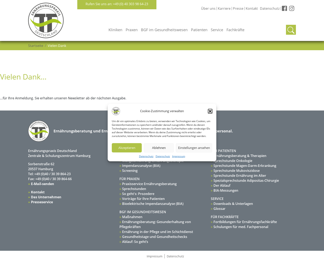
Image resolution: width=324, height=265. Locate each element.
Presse (238, 8)
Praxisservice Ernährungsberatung (149, 184)
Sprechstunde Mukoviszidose (236, 170)
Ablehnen (159, 148)
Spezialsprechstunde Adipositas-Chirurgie (246, 180)
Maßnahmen (132, 217)
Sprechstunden (134, 189)
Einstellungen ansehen (194, 148)
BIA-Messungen (225, 190)
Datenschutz (146, 156)
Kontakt (252, 8)
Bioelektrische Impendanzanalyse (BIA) (152, 203)
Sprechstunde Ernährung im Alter (239, 175)
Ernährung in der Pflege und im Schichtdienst (157, 231)
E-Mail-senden (42, 184)
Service (217, 29)
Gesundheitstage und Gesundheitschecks (154, 236)
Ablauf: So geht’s (135, 241)
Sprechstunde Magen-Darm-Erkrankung (244, 165)
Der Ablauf (221, 185)
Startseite (35, 45)
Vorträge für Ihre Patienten (143, 198)
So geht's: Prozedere (138, 193)
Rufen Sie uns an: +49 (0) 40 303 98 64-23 (117, 4)
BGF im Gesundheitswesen (164, 29)
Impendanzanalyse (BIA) (141, 165)
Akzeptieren (126, 148)
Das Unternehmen (46, 197)
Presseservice (42, 202)
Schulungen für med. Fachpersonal (240, 227)
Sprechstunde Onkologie (232, 160)
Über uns (208, 8)
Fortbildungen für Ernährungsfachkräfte (245, 222)
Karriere (224, 8)
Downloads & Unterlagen (233, 203)
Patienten (199, 29)
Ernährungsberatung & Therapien (239, 155)
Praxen (132, 29)
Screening (130, 170)
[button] (210, 111)
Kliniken (115, 29)
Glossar (219, 208)
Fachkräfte (235, 29)
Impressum (178, 156)
